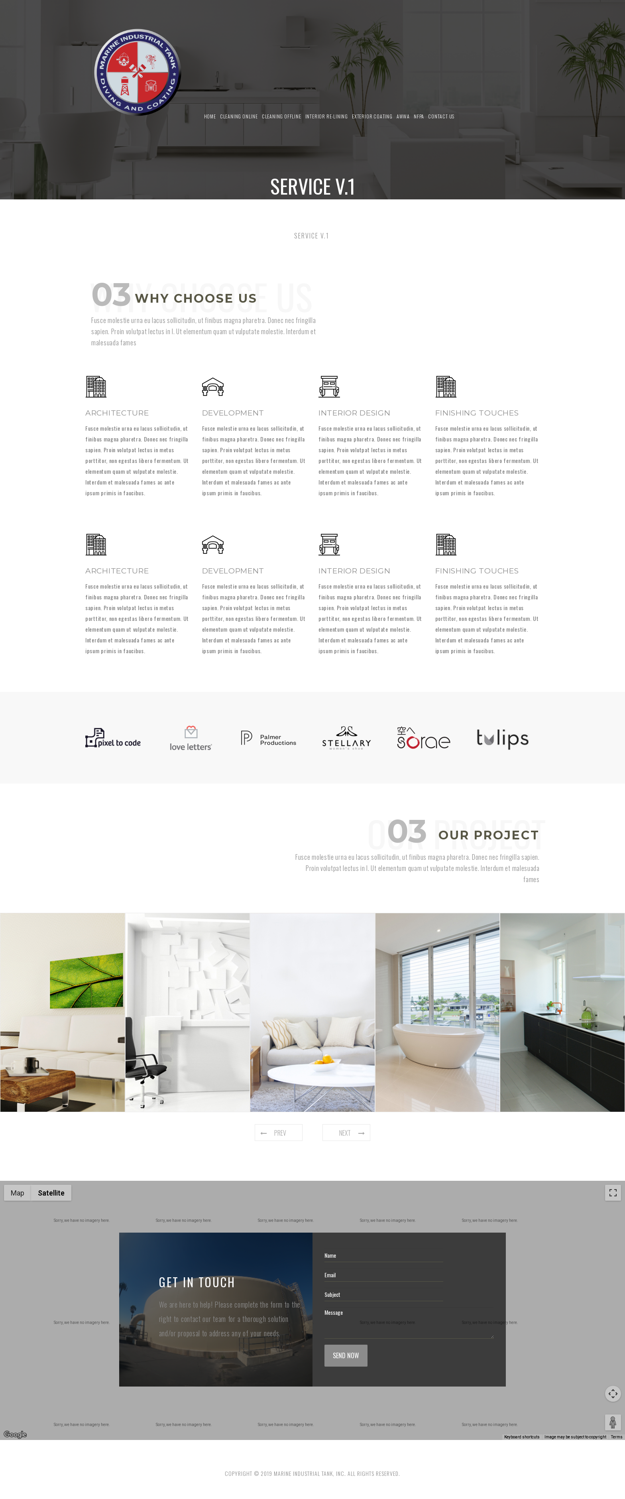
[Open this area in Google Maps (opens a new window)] (15, 1435)
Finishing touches (477, 413)
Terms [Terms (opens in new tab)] (617, 1437)
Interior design (354, 413)
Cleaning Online (239, 116)
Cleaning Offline (281, 116)
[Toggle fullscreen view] (613, 1193)
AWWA (403, 116)
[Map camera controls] (613, 1394)
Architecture (117, 413)
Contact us (441, 116)
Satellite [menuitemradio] (51, 1193)
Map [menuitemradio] (17, 1193)
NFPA (419, 116)
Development (233, 413)
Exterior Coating (372, 116)
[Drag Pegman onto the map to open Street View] (613, 1422)
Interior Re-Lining (326, 116)
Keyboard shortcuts (522, 1437)
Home (210, 116)
